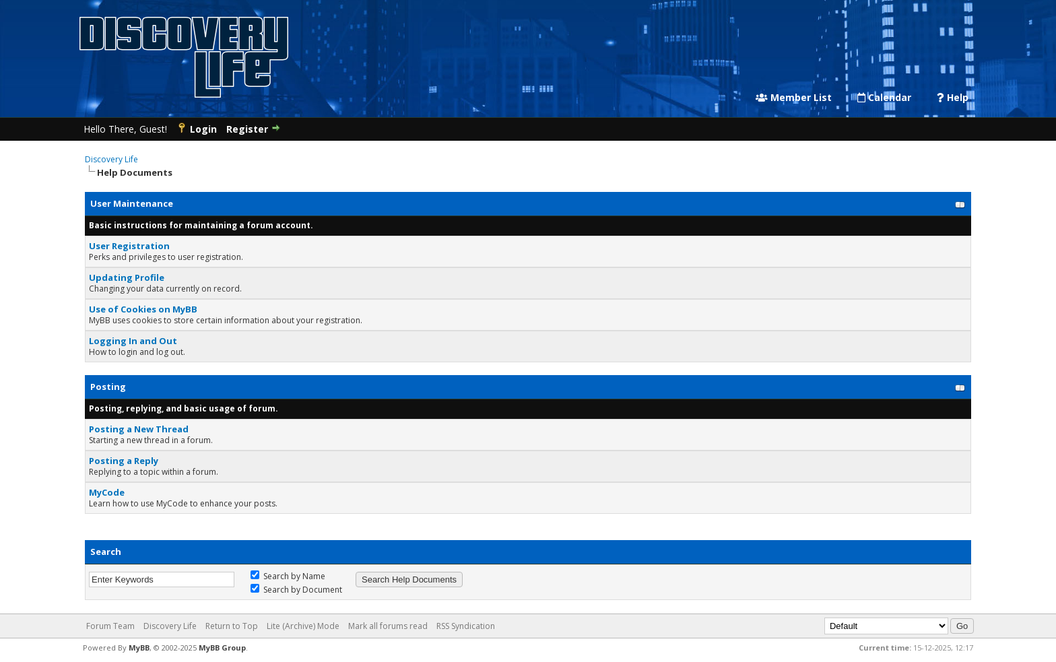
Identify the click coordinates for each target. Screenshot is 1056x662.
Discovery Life (111, 159)
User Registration (129, 246)
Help (952, 97)
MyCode (107, 492)
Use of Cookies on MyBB (143, 309)
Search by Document (296, 589)
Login (203, 129)
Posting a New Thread (139, 429)
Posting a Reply (123, 461)
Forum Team (110, 626)
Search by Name (288, 576)
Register (247, 129)
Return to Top (231, 626)
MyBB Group (222, 647)
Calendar (884, 97)
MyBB (139, 647)
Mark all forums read (388, 626)
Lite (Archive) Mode (303, 626)
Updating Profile (126, 277)
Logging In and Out (133, 341)
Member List (794, 97)
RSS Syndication (465, 626)
